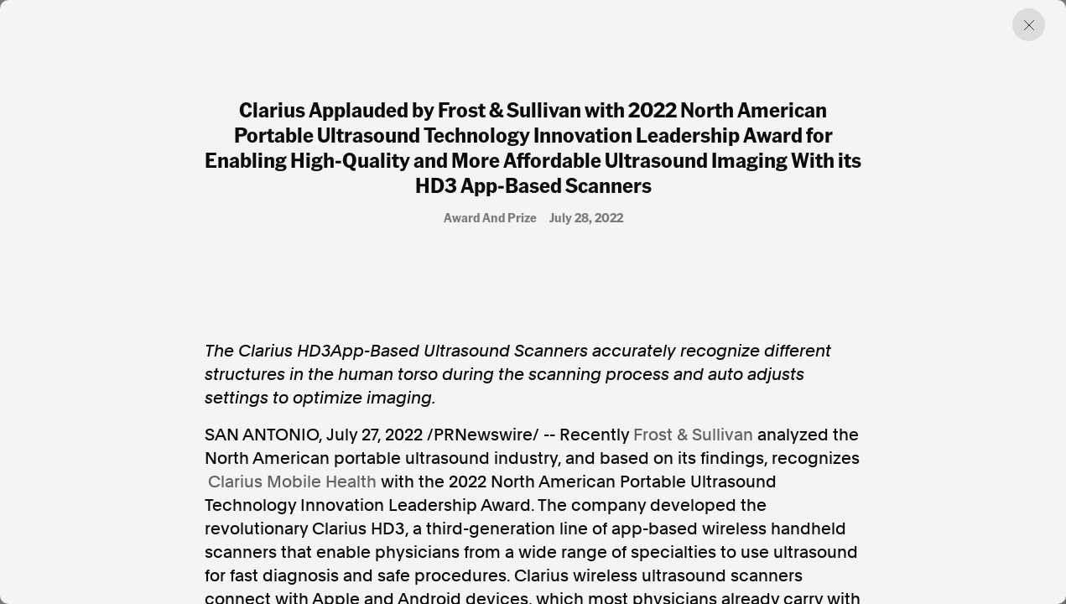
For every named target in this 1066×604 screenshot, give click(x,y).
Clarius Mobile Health (292, 481)
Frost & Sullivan (693, 434)
